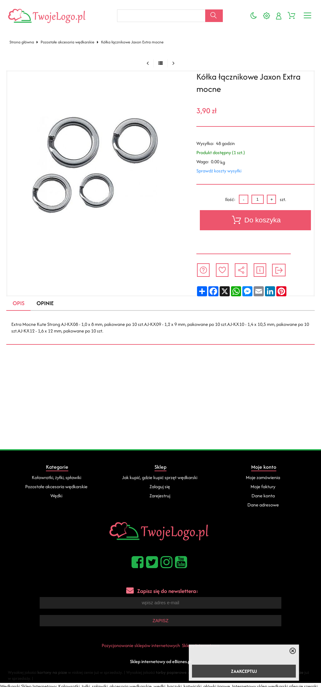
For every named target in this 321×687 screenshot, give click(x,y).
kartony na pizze (52, 672)
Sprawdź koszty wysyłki (218, 170)
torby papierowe (171, 672)
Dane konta (263, 495)
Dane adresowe (263, 504)
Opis (19, 303)
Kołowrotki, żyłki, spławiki (56, 477)
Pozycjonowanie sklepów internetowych (141, 644)
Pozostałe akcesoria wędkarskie (67, 42)
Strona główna (21, 42)
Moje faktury (263, 486)
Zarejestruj (159, 495)
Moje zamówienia (263, 477)
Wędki (56, 495)
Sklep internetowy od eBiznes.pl (160, 660)
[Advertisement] (160, 402)
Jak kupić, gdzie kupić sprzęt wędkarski (159, 477)
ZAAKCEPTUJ (244, 671)
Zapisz (160, 620)
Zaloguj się (159, 486)
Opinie (45, 303)
